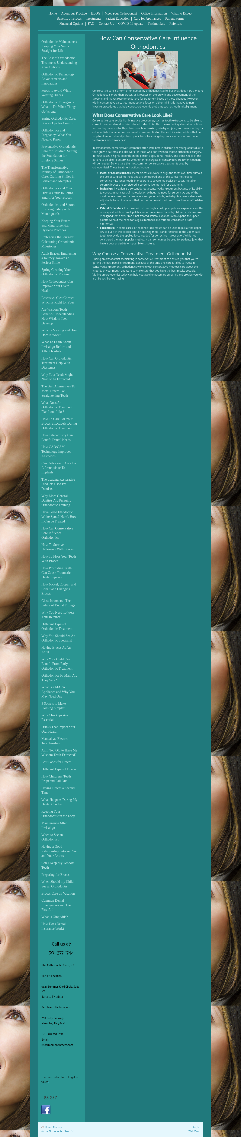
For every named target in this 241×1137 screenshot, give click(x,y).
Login (196, 1127)
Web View (194, 1131)
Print (46, 1127)
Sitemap (57, 1127)
